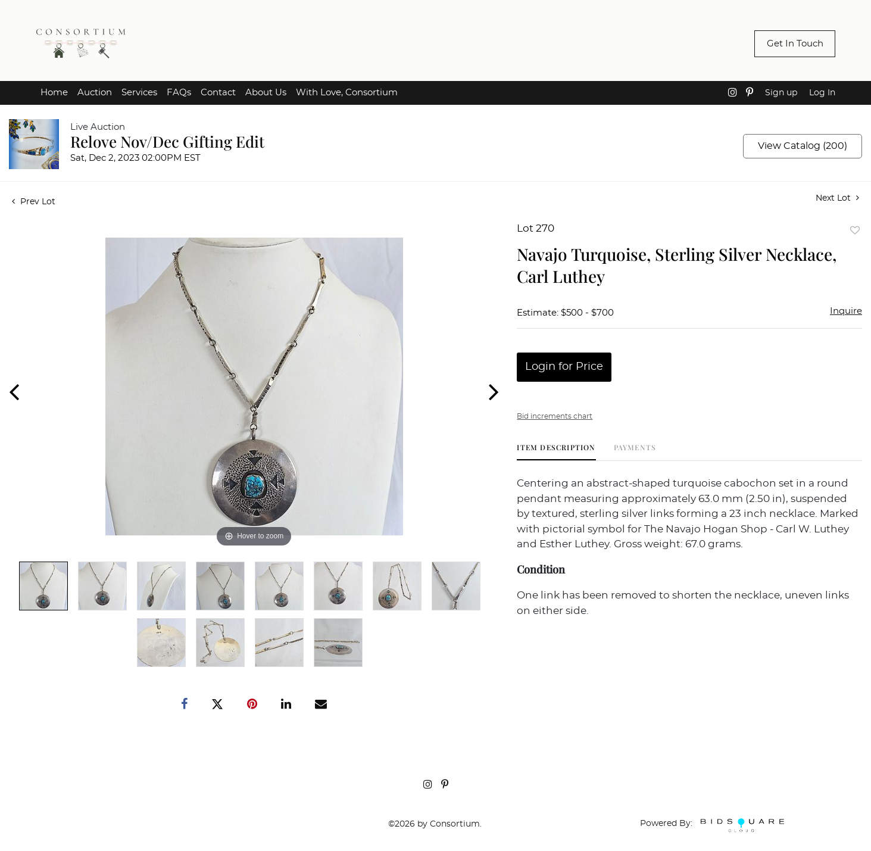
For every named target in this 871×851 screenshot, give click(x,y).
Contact (218, 92)
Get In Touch (795, 43)
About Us (265, 92)
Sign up (781, 93)
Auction (94, 92)
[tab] (556, 451)
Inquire (846, 311)
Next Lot (837, 198)
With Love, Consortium (347, 92)
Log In (822, 93)
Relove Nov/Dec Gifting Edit (167, 141)
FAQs (179, 92)
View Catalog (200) (802, 146)
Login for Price (564, 366)
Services (139, 92)
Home (54, 92)
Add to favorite (855, 230)
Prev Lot (33, 202)
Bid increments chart (554, 416)
